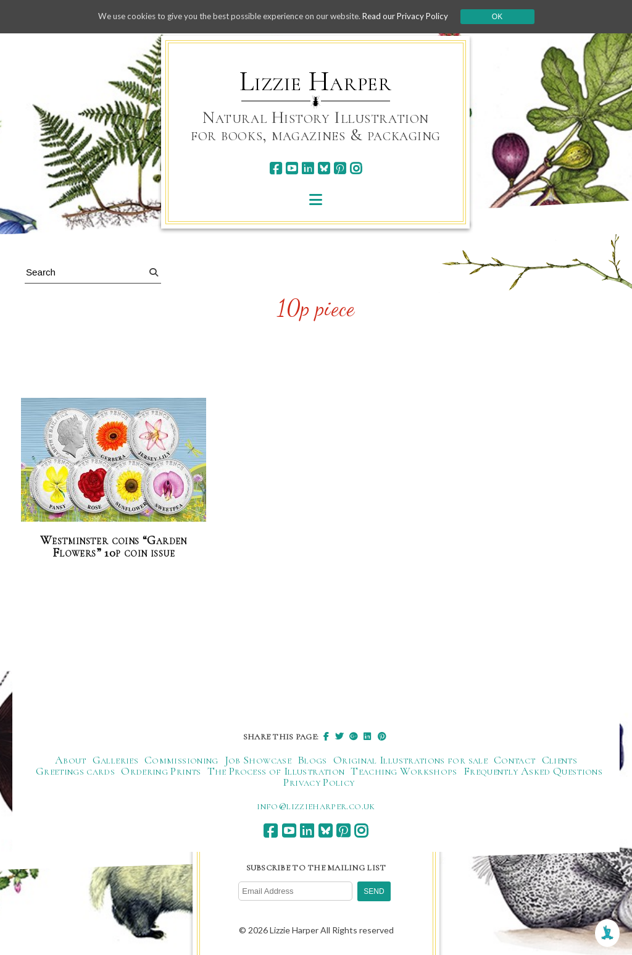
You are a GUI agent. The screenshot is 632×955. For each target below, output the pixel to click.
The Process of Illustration (276, 771)
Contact (515, 760)
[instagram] (356, 168)
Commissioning (181, 760)
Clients (560, 760)
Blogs (312, 760)
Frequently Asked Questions (533, 771)
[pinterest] (340, 168)
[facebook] (275, 168)
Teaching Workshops (404, 771)
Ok (508, 16)
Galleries (115, 760)
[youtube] (291, 168)
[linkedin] (308, 168)
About (70, 760)
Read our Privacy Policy (414, 16)
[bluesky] (324, 168)
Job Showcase (258, 760)
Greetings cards (75, 771)
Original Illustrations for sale (410, 760)
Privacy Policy (318, 782)
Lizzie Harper (315, 81)
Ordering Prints (161, 771)
